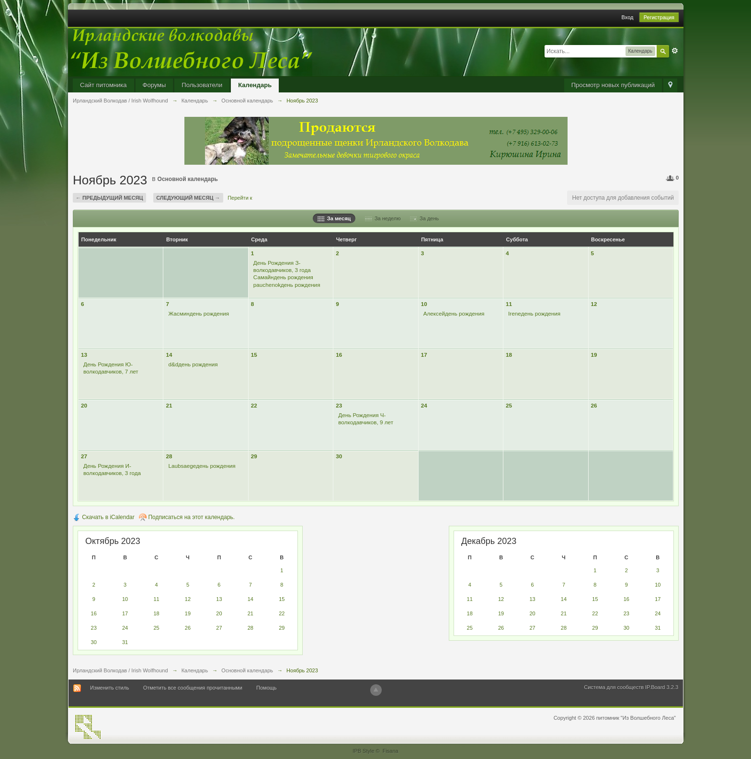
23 (339, 405)
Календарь (255, 85)
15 (254, 354)
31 (125, 642)
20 (84, 405)
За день (424, 218)
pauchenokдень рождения (286, 285)
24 (424, 405)
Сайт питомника (103, 85)
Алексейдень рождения (454, 313)
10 (424, 304)
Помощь (266, 688)
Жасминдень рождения (198, 313)
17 (424, 354)
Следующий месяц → (188, 198)
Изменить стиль (109, 688)
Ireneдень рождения (534, 313)
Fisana (390, 751)
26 (594, 405)
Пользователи (202, 85)
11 (509, 304)
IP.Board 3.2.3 (661, 687)
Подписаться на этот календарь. (187, 517)
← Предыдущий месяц (109, 198)
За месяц (334, 218)
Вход (628, 17)
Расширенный (675, 51)
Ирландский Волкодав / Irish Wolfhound (120, 670)
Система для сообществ (614, 687)
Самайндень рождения (283, 277)
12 (594, 304)
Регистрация (659, 17)
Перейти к (240, 198)
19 (594, 354)
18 (509, 354)
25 (509, 405)
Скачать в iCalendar (104, 517)
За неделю (383, 218)
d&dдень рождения (192, 364)
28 (169, 456)
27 (84, 456)
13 (84, 354)
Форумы (154, 85)
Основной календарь (188, 179)
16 (339, 354)
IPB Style (363, 751)
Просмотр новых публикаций (613, 85)
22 (254, 405)
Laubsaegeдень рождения (201, 466)
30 (339, 456)
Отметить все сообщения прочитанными (192, 688)
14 (169, 354)
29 (254, 456)
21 (169, 405)
